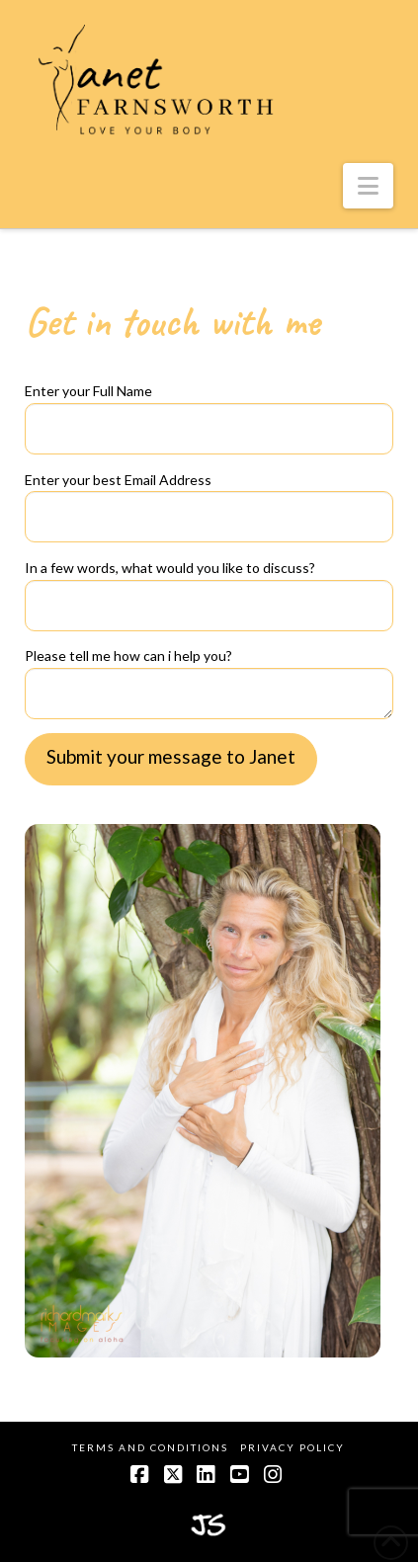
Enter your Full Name (208, 411)
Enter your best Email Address (208, 500)
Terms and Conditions (150, 1447)
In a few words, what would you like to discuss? (208, 588)
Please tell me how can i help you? (208, 667)
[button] (368, 185)
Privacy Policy (292, 1447)
